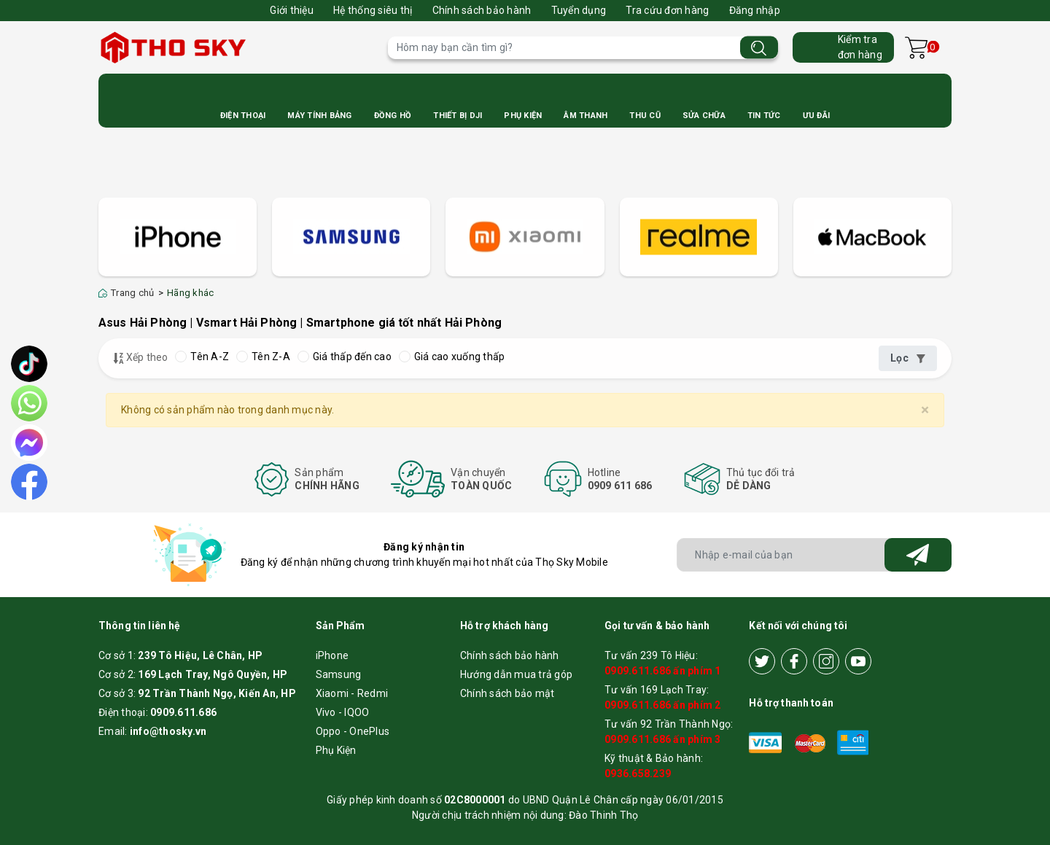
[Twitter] (762, 661)
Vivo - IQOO (343, 712)
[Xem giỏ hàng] (916, 47)
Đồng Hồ (393, 115)
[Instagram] (826, 661)
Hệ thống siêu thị (372, 10)
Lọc (907, 358)
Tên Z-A (263, 356)
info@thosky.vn (168, 731)
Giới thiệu (292, 10)
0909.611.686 (183, 712)
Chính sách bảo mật (507, 693)
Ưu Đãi (817, 115)
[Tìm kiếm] (759, 47)
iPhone (332, 655)
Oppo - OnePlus (353, 731)
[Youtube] (858, 661)
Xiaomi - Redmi (352, 693)
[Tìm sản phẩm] (583, 47)
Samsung (339, 674)
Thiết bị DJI (457, 115)
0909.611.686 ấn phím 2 (662, 705)
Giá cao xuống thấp (452, 356)
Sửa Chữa (704, 115)
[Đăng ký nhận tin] (918, 555)
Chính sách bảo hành (482, 10)
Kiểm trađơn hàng (860, 47)
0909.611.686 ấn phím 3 (662, 739)
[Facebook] (794, 661)
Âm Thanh (585, 115)
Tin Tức (764, 115)
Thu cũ (645, 115)
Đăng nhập (754, 10)
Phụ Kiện (523, 115)
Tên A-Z (202, 356)
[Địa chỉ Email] (814, 555)
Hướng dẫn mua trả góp (516, 674)
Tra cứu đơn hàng (667, 10)
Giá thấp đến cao (345, 356)
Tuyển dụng (579, 10)
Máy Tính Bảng (319, 115)
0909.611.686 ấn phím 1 (662, 671)
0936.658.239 (637, 773)
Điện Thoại (243, 115)
